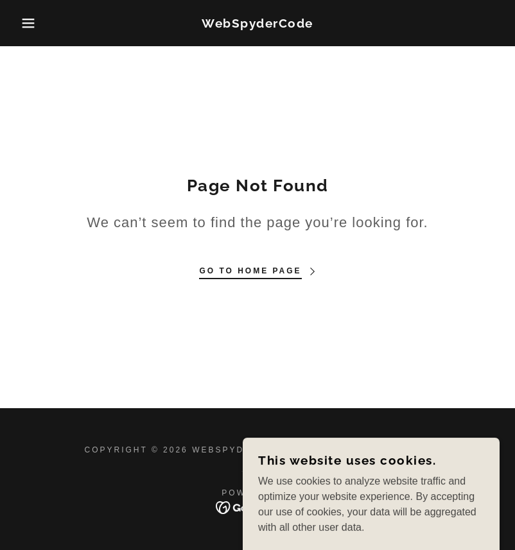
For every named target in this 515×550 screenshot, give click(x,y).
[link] (257, 24)
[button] (25, 23)
